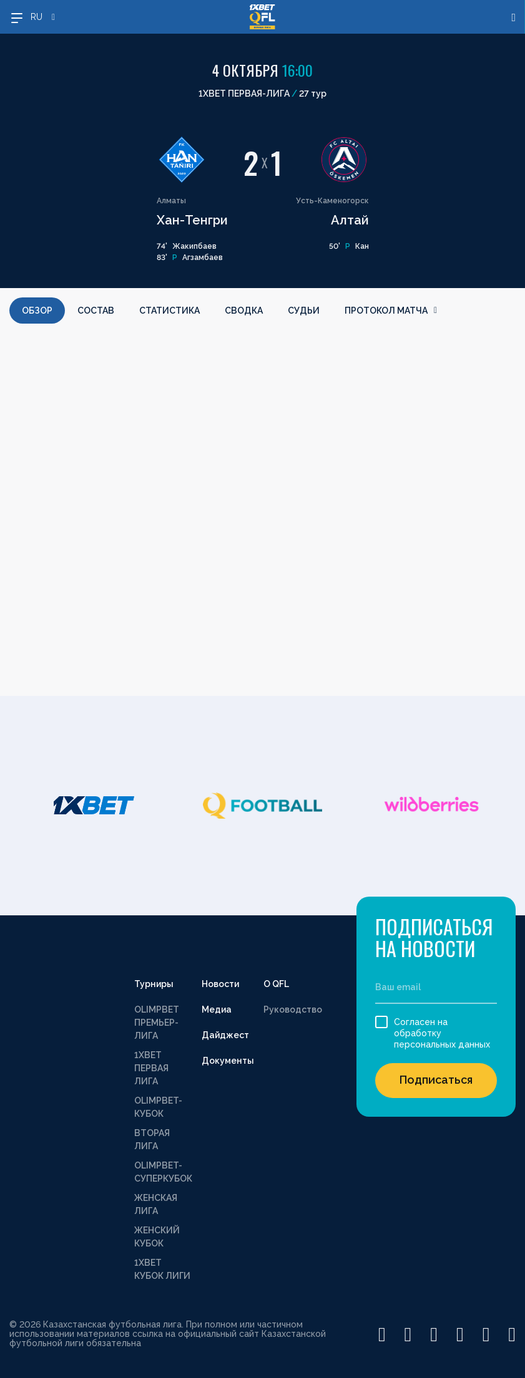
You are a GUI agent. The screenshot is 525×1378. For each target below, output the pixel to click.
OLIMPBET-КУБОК (158, 1107)
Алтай (350, 220)
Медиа (217, 1009)
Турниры (154, 984)
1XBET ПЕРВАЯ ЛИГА (151, 1068)
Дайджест (225, 1035)
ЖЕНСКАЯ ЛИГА (155, 1204)
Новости (220, 984)
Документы (228, 1061)
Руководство (292, 1009)
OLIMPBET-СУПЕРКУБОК (163, 1171)
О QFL (276, 984)
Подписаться (436, 1079)
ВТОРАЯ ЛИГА (152, 1139)
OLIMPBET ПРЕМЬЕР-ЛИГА (156, 1023)
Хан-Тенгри (192, 220)
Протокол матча (391, 311)
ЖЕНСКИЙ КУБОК (157, 1236)
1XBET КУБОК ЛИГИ (162, 1269)
